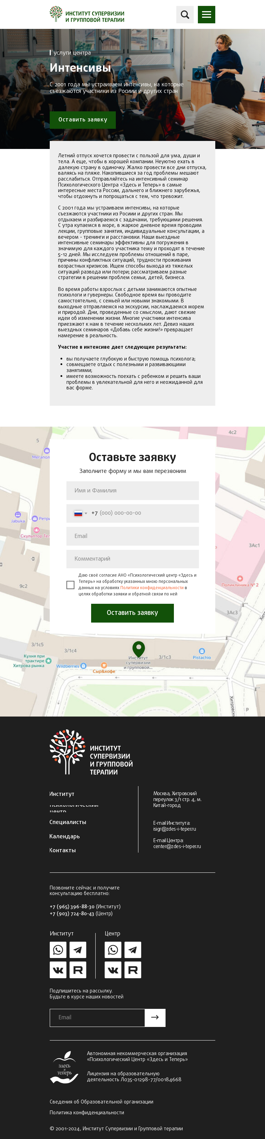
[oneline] (132, 559)
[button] (206, 14)
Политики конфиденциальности (152, 588)
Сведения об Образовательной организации (101, 1102)
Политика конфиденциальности (87, 1113)
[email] (132, 536)
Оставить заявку (132, 613)
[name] (132, 490)
